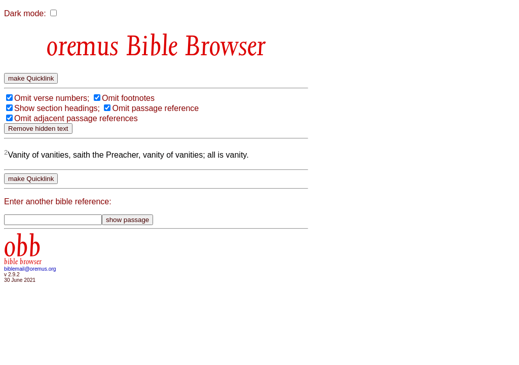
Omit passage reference (155, 108)
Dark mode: (25, 13)
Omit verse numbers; (51, 98)
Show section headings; (57, 108)
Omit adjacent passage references (76, 118)
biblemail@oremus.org (30, 269)
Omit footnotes (128, 98)
